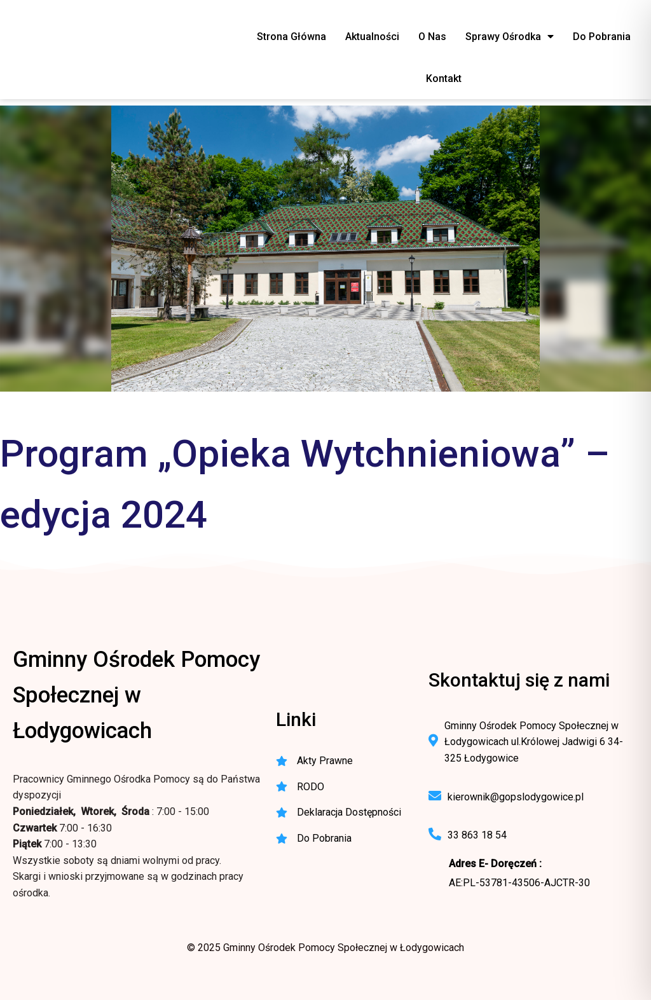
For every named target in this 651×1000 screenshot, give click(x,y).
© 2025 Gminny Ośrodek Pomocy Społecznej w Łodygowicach (325, 948)
